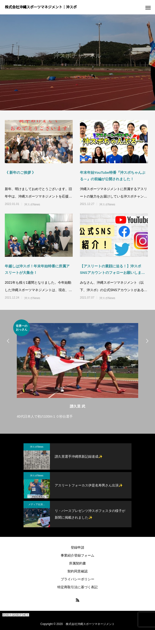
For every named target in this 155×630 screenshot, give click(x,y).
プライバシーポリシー (77, 579)
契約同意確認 (77, 571)
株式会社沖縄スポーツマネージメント (90, 624)
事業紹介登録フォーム (77, 555)
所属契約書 (77, 563)
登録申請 (77, 547)
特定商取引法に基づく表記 (77, 587)
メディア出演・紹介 (39, 504)
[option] (77, 369)
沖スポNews (32, 204)
